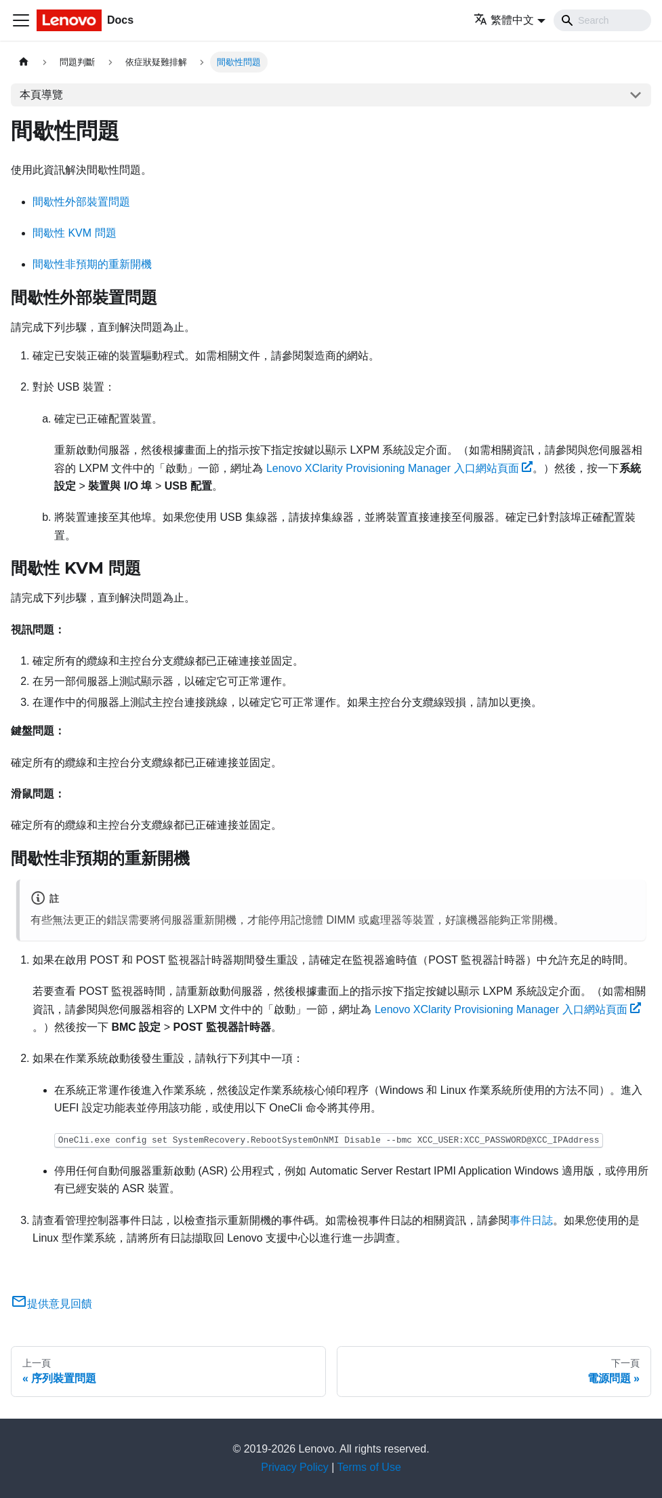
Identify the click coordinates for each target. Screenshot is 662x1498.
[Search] (602, 20)
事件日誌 (531, 1220)
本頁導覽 (41, 94)
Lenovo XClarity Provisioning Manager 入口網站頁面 (399, 468)
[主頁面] (24, 62)
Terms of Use (369, 1467)
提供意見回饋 (51, 1303)
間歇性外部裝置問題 (81, 202)
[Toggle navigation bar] (21, 20)
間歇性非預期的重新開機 (92, 264)
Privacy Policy (295, 1467)
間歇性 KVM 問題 (75, 233)
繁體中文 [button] (504, 20)
